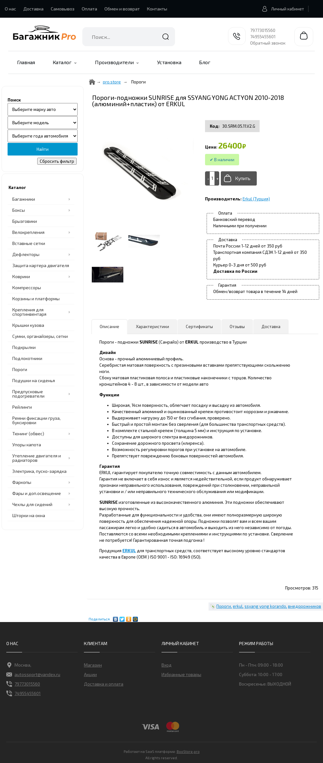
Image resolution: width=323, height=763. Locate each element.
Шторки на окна (28, 515)
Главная (26, 62)
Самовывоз (62, 8)
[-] (207, 178)
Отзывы (237, 326)
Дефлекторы (25, 254)
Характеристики (152, 326)
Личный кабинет (281, 9)
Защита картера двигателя (40, 265)
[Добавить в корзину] (239, 178)
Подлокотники (27, 358)
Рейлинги (22, 407)
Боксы (18, 210)
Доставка (33, 8)
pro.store (112, 81)
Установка (169, 62)
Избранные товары (181, 674)
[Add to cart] (212, 178)
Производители (114, 62)
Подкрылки (24, 347)
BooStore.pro (188, 751)
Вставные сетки (28, 243)
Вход (167, 665)
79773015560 (262, 30)
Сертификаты (199, 326)
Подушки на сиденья (33, 380)
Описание (109, 326)
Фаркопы (21, 482)
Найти (165, 36)
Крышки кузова (28, 325)
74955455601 (262, 36)
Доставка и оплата (103, 684)
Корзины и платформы (36, 298)
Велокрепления (28, 232)
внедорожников (304, 606)
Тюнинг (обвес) (28, 433)
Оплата (89, 8)
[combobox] (128, 36)
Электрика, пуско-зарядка (39, 471)
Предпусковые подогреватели (28, 394)
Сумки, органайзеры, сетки (40, 336)
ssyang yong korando (265, 606)
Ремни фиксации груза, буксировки (36, 420)
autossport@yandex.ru (33, 674)
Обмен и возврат (122, 8)
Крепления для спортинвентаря (29, 312)
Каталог (62, 62)
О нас (10, 8)
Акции (90, 674)
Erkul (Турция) (256, 198)
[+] (216, 178)
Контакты (157, 8)
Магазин (93, 665)
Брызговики (24, 221)
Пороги (19, 369)
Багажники (23, 199)
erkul (238, 606)
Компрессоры (26, 287)
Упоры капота (26, 444)
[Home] (92, 82)
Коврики (21, 276)
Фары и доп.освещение (36, 493)
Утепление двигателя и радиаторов (36, 458)
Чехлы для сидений (32, 504)
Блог (204, 62)
